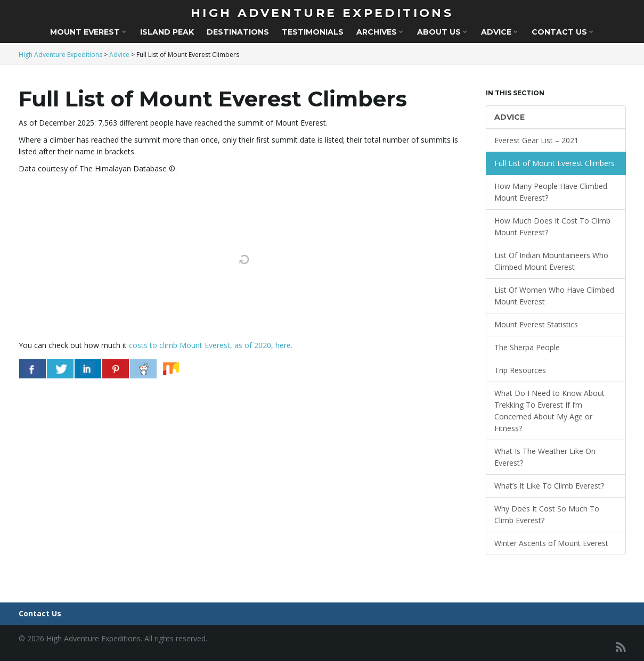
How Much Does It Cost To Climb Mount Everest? (552, 226)
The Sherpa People (527, 347)
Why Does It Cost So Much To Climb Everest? (546, 514)
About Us (442, 32)
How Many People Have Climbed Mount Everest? (550, 192)
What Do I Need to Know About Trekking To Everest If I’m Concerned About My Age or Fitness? (549, 410)
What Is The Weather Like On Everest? (545, 457)
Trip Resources (520, 370)
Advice (499, 32)
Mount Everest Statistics (536, 324)
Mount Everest (88, 32)
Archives (379, 32)
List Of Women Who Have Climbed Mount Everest (554, 296)
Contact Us (562, 32)
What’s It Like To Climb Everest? (549, 486)
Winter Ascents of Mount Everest (551, 543)
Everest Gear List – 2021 (536, 140)
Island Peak (167, 32)
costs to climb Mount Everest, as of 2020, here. (210, 345)
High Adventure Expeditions (322, 13)
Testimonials (313, 32)
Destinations (238, 32)
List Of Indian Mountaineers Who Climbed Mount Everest (551, 261)
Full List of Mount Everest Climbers (554, 163)
